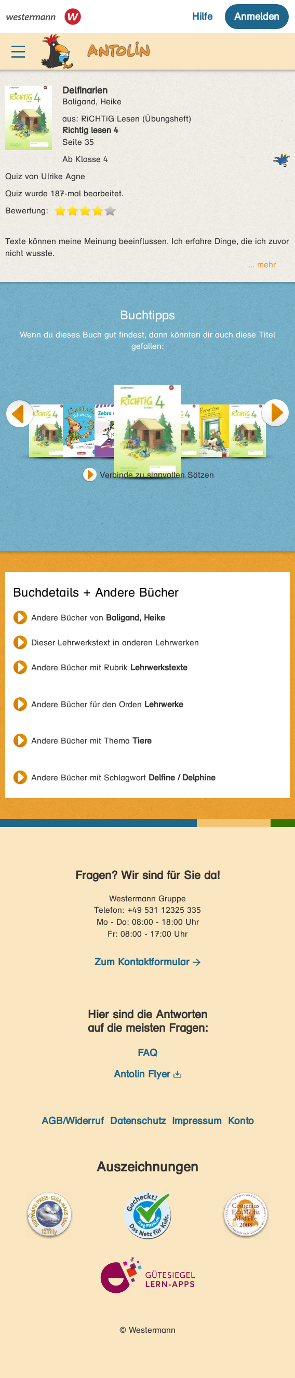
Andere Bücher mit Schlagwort (123, 777)
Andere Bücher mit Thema (91, 741)
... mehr (262, 264)
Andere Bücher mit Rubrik (109, 667)
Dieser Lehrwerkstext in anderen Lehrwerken (115, 642)
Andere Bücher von (98, 618)
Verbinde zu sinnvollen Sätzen (157, 475)
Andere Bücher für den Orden (107, 704)
